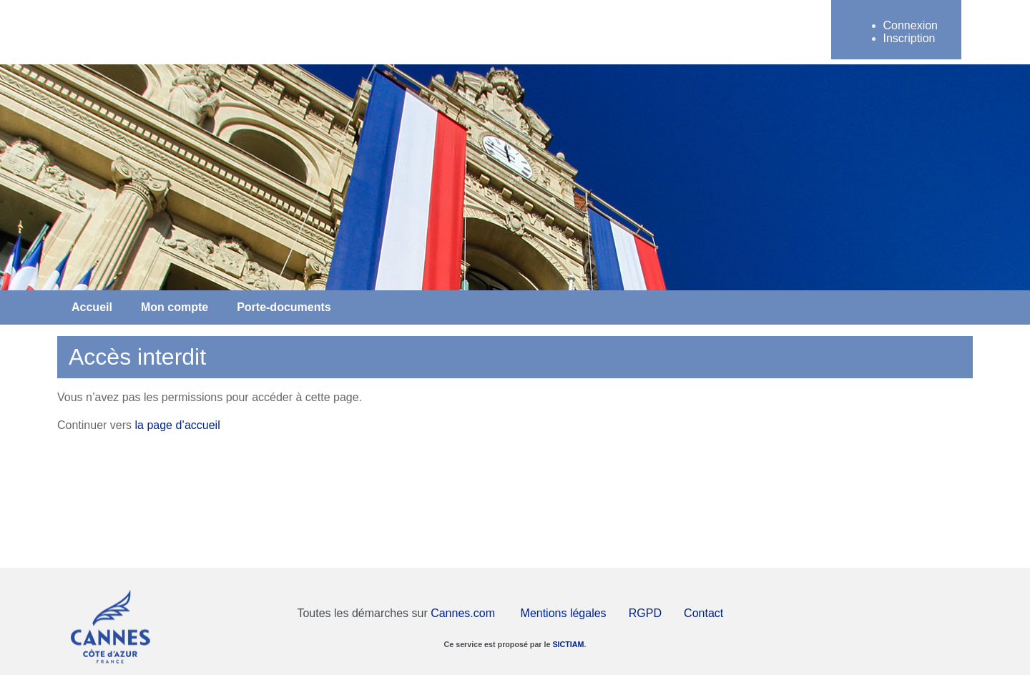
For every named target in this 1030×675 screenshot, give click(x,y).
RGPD (645, 613)
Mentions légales (564, 613)
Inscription (909, 38)
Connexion (910, 25)
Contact (703, 613)
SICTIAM (568, 644)
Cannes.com (463, 613)
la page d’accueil (177, 425)
